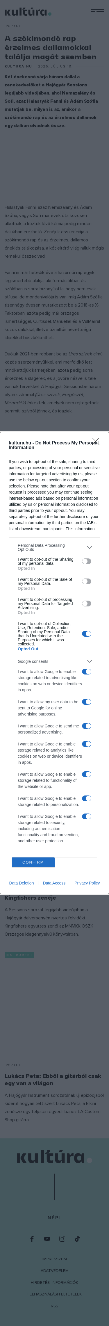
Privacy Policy (87, 883)
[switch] (86, 561)
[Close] (97, 443)
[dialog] (54, 663)
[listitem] (54, 547)
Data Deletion (21, 883)
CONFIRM (33, 862)
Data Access (54, 883)
